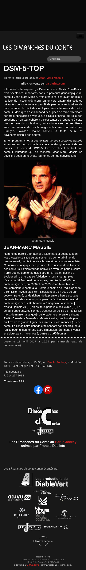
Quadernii (33, 565)
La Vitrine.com (55, 83)
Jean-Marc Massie (51, 77)
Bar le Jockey (56, 362)
